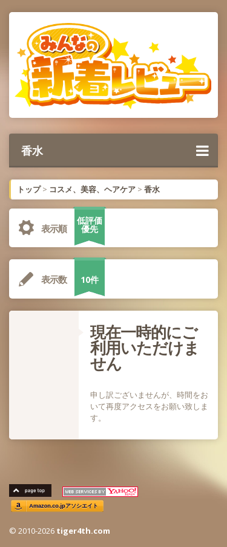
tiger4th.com (83, 530)
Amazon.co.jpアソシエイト (63, 506)
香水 (115, 150)
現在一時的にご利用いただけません (144, 347)
